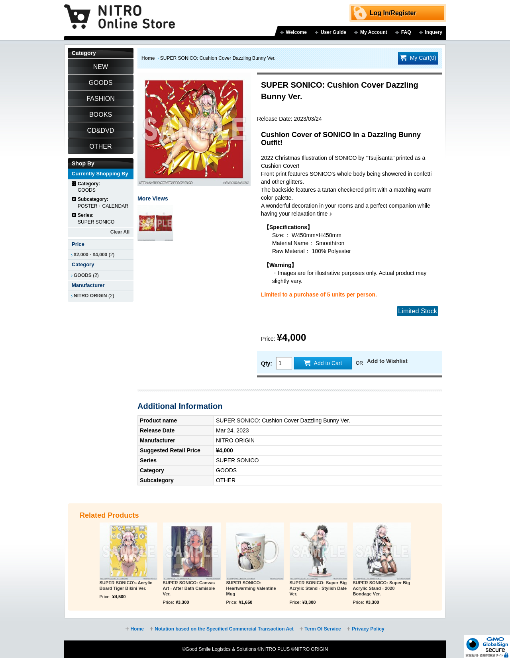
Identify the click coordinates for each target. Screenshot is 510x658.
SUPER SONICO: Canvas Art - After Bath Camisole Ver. (189, 588)
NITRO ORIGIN (90, 296)
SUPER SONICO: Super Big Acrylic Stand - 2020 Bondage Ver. (381, 588)
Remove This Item (74, 183)
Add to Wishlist (387, 361)
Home (148, 58)
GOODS (83, 275)
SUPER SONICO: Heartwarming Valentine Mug (251, 588)
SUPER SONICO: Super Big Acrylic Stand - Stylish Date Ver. (318, 588)
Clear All (119, 232)
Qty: (266, 363)
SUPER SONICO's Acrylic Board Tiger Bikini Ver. (126, 585)
